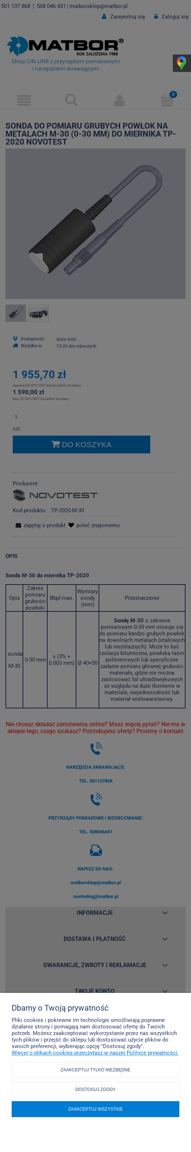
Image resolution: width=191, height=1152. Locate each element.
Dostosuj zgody (95, 1089)
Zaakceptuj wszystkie (95, 1109)
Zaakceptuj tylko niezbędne (95, 1069)
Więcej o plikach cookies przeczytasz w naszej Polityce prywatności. (95, 1053)
